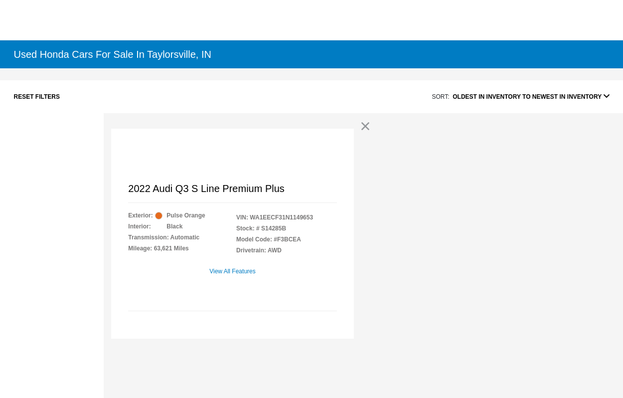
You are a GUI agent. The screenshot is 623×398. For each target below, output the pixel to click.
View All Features (232, 271)
